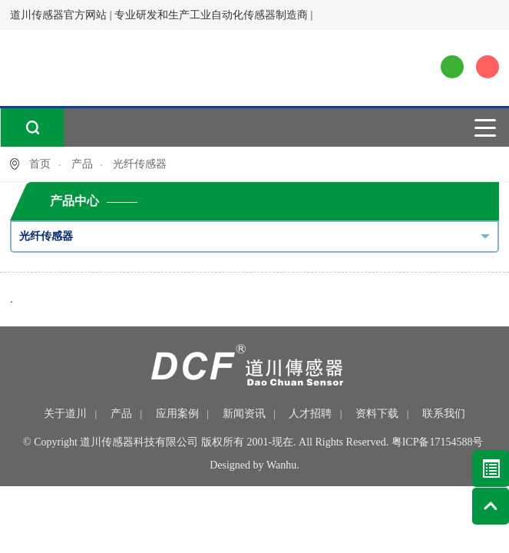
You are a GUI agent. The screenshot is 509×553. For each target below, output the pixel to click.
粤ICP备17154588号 (438, 442)
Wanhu (281, 465)
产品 (82, 164)
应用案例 (177, 413)
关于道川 (65, 413)
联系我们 (443, 413)
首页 (40, 164)
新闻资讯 (244, 413)
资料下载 (376, 413)
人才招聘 (310, 413)
